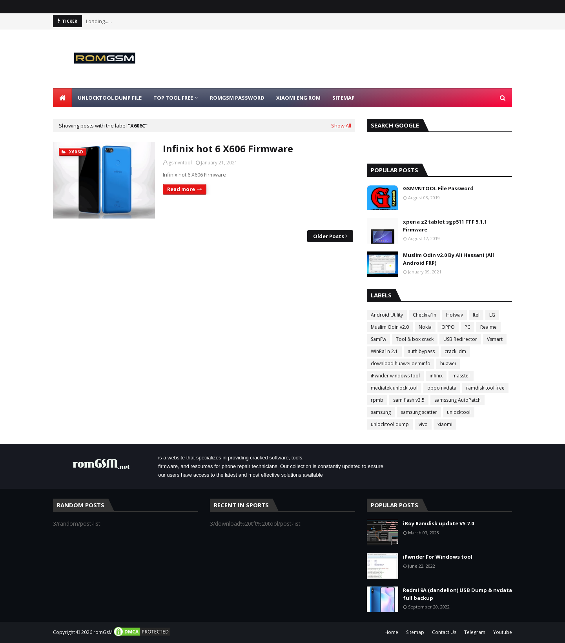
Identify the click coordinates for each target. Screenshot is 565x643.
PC (467, 327)
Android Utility (387, 314)
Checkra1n (424, 314)
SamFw (378, 339)
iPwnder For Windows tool (437, 556)
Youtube (502, 632)
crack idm (455, 351)
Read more (181, 189)
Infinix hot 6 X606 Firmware (228, 148)
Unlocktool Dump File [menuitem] (110, 97)
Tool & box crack (415, 339)
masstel (461, 375)
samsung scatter (419, 412)
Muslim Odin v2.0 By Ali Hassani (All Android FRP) (448, 258)
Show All (341, 125)
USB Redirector (460, 339)
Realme (488, 327)
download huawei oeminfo (400, 363)
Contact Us (444, 632)
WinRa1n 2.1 (384, 351)
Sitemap (415, 632)
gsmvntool (180, 162)
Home (391, 632)
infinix (436, 375)
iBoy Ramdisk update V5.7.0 (438, 523)
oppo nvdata (441, 387)
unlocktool (458, 412)
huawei (448, 363)
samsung (381, 412)
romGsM (103, 632)
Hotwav (454, 314)
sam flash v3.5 (409, 400)
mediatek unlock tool (394, 387)
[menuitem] (62, 97)
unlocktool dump (390, 424)
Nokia (425, 327)
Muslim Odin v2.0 (390, 327)
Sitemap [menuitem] (343, 97)
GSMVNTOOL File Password (438, 188)
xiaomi (444, 424)
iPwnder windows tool (395, 375)
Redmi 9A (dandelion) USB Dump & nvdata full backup (457, 594)
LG (492, 314)
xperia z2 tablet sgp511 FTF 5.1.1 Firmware (445, 225)
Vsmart (495, 339)
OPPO (448, 327)
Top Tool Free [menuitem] (173, 97)
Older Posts (328, 236)
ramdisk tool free (485, 387)
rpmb (377, 400)
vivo (423, 424)
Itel (476, 314)
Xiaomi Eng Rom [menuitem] (298, 97)
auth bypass (421, 351)
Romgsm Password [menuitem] (237, 97)
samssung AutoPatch (457, 400)
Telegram (474, 632)
